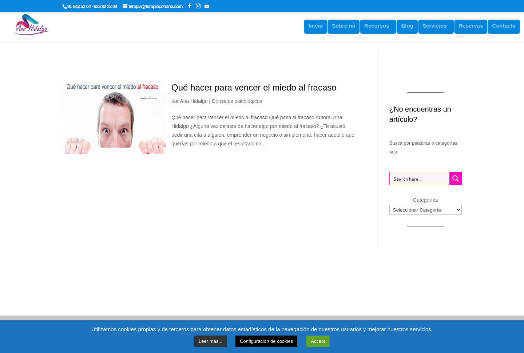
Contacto (508, 26)
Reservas (475, 26)
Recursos (380, 26)
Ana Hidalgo (193, 101)
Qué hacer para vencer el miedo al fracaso (254, 87)
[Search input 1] (420, 178)
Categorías (425, 200)
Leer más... (210, 341)
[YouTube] (207, 6)
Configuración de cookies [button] (266, 341)
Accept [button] (318, 341)
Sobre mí (347, 26)
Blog (411, 26)
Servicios (438, 26)
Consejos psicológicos (237, 101)
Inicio (319, 26)
